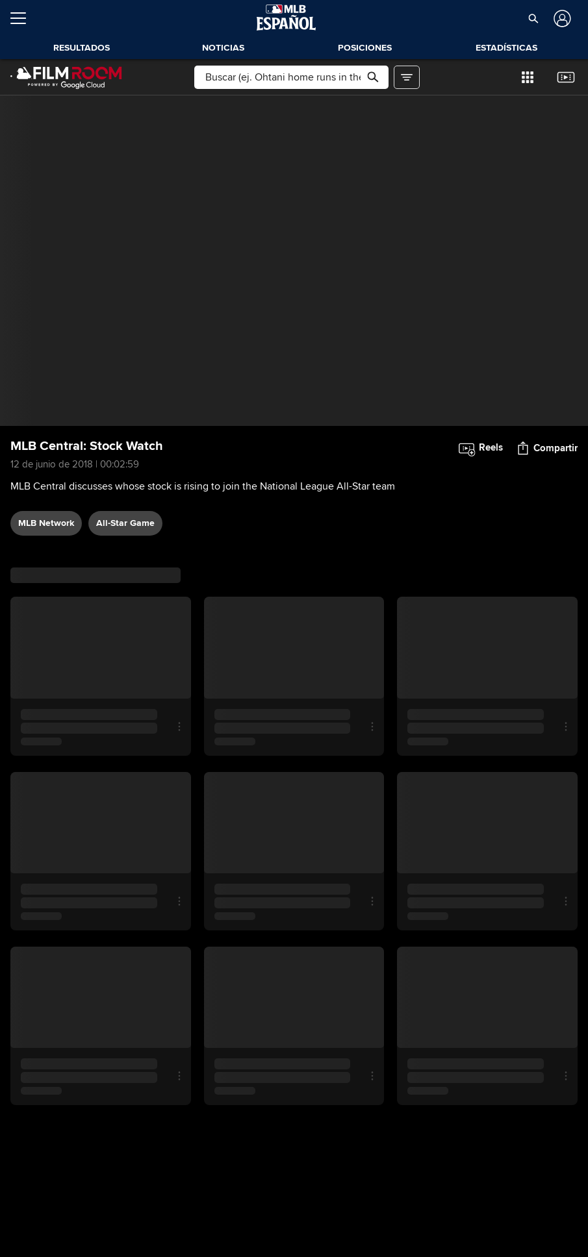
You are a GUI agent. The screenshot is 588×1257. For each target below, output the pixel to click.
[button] (533, 18)
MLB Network (46, 523)
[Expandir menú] (23, 18)
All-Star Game (125, 523)
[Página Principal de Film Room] (66, 77)
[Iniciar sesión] (561, 18)
